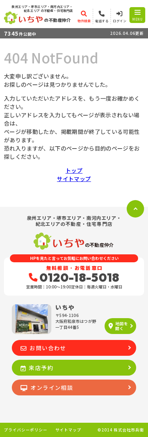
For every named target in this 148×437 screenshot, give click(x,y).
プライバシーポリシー (25, 430)
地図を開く (118, 326)
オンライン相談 (47, 387)
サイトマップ (74, 179)
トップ (74, 170)
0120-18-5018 (74, 277)
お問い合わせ (43, 348)
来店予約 (37, 368)
